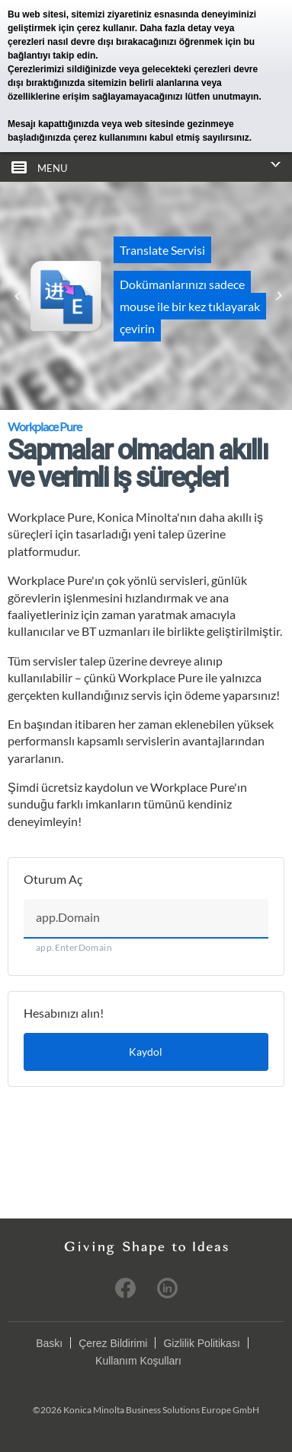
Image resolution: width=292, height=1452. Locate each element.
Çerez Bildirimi (113, 1343)
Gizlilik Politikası (201, 1343)
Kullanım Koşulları (138, 1361)
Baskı (49, 1343)
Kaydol (145, 1051)
